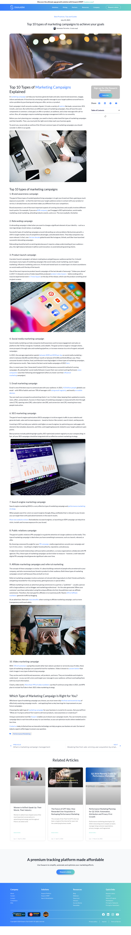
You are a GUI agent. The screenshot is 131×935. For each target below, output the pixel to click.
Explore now (88, 2)
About (12, 895)
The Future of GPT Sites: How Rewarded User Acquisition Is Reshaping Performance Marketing (65, 813)
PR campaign (44, 546)
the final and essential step (71, 702)
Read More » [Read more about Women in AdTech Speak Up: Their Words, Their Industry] (17, 834)
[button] (99, 105)
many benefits (34, 601)
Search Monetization (47, 900)
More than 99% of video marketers (37, 686)
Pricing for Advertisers (112, 907)
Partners (74, 8)
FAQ (11, 905)
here (67, 365)
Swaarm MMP (45, 898)
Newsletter (76, 907)
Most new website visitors (19, 521)
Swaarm (34, 718)
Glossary (75, 902)
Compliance (13, 902)
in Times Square (35, 278)
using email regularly (58, 392)
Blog (74, 895)
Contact (12, 900)
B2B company (42, 212)
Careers (12, 898)
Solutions (55, 8)
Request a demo (110, 895)
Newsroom (76, 900)
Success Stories (77, 905)
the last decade (34, 239)
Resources (85, 8)
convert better (74, 670)
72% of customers (19, 667)
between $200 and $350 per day (50, 357)
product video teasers (58, 276)
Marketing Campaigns (53, 88)
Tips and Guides (71, 18)
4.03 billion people (69, 389)
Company (96, 8)
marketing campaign (18, 98)
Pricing (65, 8)
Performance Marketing (21, 735)
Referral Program (111, 900)
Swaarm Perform (46, 895)
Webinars (76, 898)
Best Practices (59, 18)
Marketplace (109, 902)
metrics (62, 108)
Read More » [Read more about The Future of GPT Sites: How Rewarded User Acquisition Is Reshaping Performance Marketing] (55, 834)
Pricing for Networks (112, 905)
